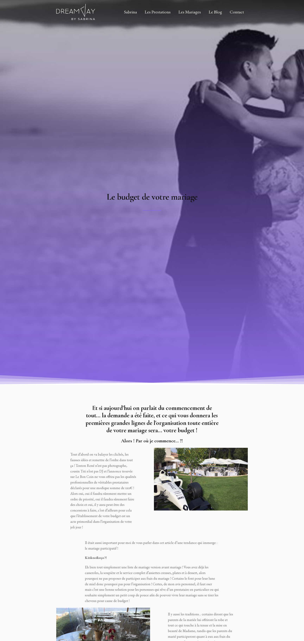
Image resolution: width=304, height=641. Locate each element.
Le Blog (215, 12)
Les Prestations (158, 12)
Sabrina (130, 12)
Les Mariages (189, 12)
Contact (237, 12)
